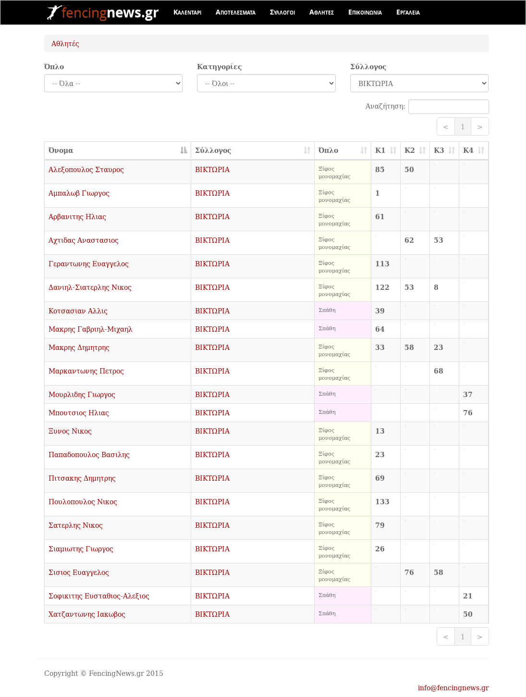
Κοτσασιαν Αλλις (78, 310)
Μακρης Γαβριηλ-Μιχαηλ (91, 329)
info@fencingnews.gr (453, 687)
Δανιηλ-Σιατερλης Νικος (90, 287)
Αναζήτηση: (427, 107)
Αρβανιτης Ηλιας (77, 216)
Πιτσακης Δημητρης (82, 478)
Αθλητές (65, 43)
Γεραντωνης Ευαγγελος (89, 263)
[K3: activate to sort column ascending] (444, 151)
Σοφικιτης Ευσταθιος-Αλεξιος (99, 595)
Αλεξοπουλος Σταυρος (86, 169)
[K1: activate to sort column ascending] (386, 151)
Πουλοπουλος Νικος (83, 501)
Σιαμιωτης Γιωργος (81, 548)
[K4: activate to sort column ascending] (474, 151)
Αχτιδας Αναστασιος (84, 240)
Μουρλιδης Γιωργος (82, 394)
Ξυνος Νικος (70, 430)
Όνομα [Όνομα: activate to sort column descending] (61, 150)
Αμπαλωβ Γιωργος (79, 192)
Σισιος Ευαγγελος (79, 572)
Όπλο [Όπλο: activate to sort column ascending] (328, 150)
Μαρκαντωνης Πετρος (86, 370)
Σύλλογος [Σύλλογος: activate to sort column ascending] (213, 150)
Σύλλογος (368, 67)
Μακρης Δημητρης (79, 347)
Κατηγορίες (219, 67)
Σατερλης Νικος (76, 525)
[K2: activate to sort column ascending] (415, 151)
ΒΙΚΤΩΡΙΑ (212, 169)
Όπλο (54, 67)
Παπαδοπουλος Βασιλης (89, 454)
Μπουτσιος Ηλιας (79, 412)
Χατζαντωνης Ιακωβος (87, 614)
